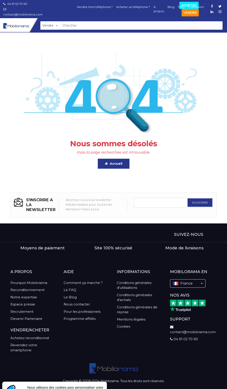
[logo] (113, 368)
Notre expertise (23, 297)
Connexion (196, 7)
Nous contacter (77, 304)
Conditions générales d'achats (134, 297)
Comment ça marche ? (83, 283)
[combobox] (49, 25)
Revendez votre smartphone (23, 347)
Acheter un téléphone (132, 7)
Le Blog (70, 297)
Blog (171, 7)
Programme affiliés (80, 319)
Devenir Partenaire (26, 319)
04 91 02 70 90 (15, 4)
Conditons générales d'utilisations (134, 285)
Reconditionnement (27, 290)
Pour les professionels (82, 311)
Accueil (113, 164)
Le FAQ (70, 290)
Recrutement (21, 311)
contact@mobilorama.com (193, 329)
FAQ (181, 7)
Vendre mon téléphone (94, 7)
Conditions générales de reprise (137, 309)
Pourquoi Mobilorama (28, 283)
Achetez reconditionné (29, 338)
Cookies (123, 326)
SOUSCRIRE (200, 202)
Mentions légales (131, 319)
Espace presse (22, 304)
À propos (159, 9)
